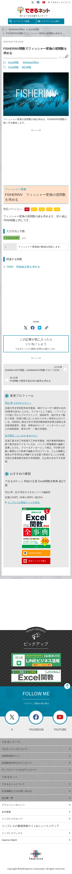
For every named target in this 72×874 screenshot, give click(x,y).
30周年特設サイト (36, 756)
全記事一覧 (36, 798)
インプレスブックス (36, 833)
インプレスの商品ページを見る (22, 502)
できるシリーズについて (36, 749)
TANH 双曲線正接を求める (23, 266)
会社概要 (36, 811)
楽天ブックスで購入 (37, 561)
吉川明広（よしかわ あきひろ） (21, 435)
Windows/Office (17, 29)
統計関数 (26, 67)
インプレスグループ (36, 818)
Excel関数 (34, 29)
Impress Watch (36, 840)
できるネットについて (59, 2)
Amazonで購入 (35, 553)
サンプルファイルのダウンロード (36, 769)
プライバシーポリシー (36, 805)
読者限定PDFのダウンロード (36, 763)
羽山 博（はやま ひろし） (18, 403)
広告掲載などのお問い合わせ (36, 791)
